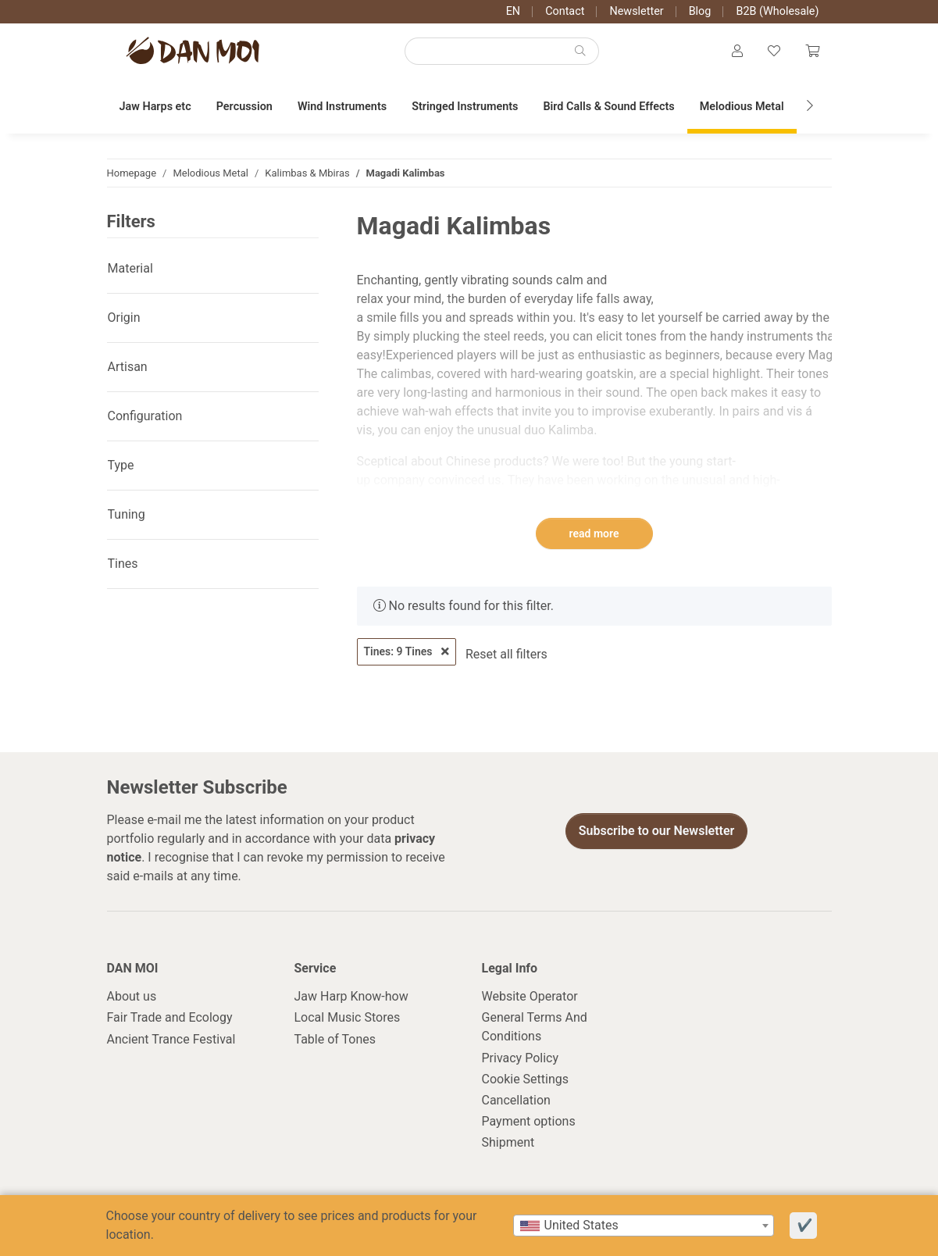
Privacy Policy (520, 1058)
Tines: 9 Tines (407, 651)
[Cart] (812, 51)
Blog (700, 11)
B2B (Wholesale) (777, 11)
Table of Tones (335, 1039)
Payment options (529, 1121)
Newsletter (636, 11)
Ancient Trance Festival (171, 1039)
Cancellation (516, 1100)
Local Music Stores (347, 1017)
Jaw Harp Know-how (351, 996)
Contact (564, 11)
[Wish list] (774, 51)
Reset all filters (506, 654)
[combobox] (643, 1225)
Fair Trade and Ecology (170, 1017)
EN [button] (513, 11)
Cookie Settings (525, 1079)
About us (132, 996)
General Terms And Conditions (534, 1027)
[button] (737, 51)
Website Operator (530, 996)
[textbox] (643, 1225)
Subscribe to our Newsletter (657, 830)
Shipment (508, 1142)
